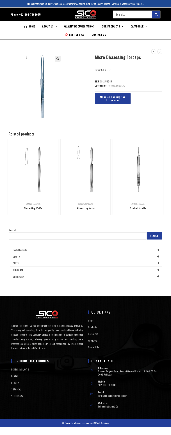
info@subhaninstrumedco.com (112, 395)
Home (91, 320)
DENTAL (87, 263)
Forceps (111, 85)
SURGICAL (120, 85)
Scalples (29, 203)
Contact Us (99, 34)
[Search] (156, 14)
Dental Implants (87, 250)
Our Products (112, 26)
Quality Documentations (79, 26)
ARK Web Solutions (100, 423)
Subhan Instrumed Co (108, 406)
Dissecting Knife (33, 208)
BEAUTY (87, 256)
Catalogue (139, 26)
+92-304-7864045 (30, 14)
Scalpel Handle (138, 208)
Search (12, 230)
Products (92, 327)
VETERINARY (87, 276)
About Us (49, 26)
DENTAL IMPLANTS (20, 369)
